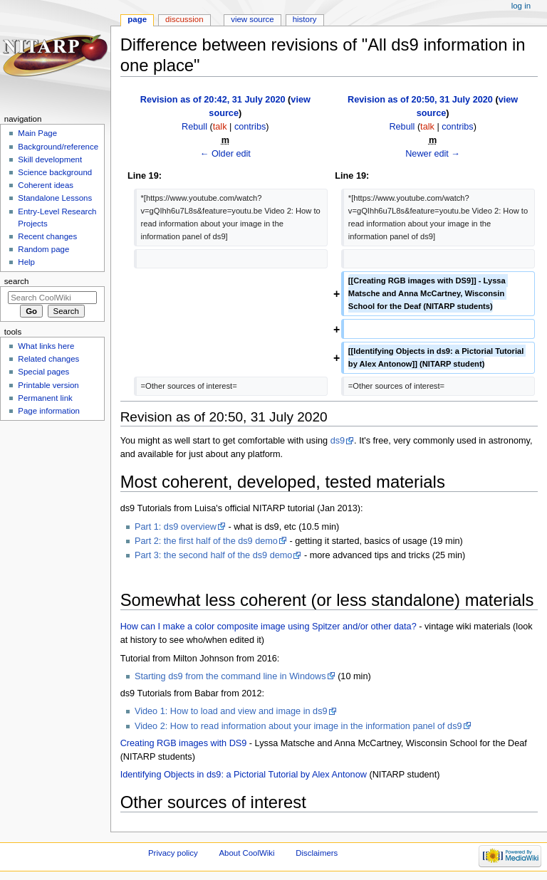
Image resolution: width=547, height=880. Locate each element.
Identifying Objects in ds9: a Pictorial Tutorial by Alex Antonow (243, 775)
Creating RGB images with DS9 (183, 743)
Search (16, 281)
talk (220, 127)
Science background (55, 172)
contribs (250, 127)
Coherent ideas (45, 185)
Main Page (37, 133)
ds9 (337, 441)
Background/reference (58, 146)
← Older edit (225, 154)
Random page (43, 249)
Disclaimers (317, 853)
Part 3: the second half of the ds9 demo (213, 555)
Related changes (48, 359)
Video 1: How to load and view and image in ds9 (231, 711)
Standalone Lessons (55, 198)
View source (252, 19)
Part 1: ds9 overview (176, 527)
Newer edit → (432, 154)
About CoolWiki (246, 853)
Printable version (48, 385)
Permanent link (45, 398)
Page (137, 19)
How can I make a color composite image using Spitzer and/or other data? (268, 627)
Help (26, 262)
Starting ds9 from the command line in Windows (230, 676)
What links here (46, 346)
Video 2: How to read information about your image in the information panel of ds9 (298, 726)
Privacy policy (173, 853)
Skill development (50, 159)
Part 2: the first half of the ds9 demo (206, 541)
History (305, 19)
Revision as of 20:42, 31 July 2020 (213, 100)
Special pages (43, 371)
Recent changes (47, 236)
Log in (521, 5)
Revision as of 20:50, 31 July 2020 (420, 100)
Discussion (184, 19)
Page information (49, 411)
